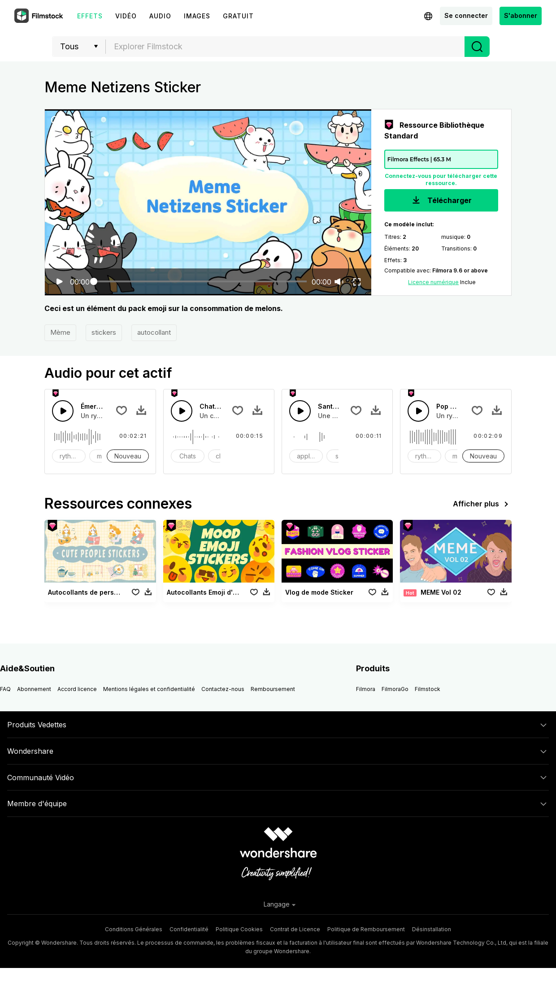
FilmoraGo (395, 689)
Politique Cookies (239, 929)
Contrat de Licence (295, 929)
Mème (60, 332)
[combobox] (285, 46)
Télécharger (441, 201)
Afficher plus (482, 504)
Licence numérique (433, 282)
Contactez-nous (222, 689)
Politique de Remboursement (366, 929)
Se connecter (466, 15)
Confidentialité (188, 929)
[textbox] (285, 46)
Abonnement (34, 689)
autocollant (154, 332)
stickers (103, 332)
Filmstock (427, 689)
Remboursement (273, 689)
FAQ (5, 689)
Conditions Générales (133, 929)
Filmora (365, 689)
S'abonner (520, 15)
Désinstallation (431, 929)
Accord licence (77, 689)
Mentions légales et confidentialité (149, 689)
